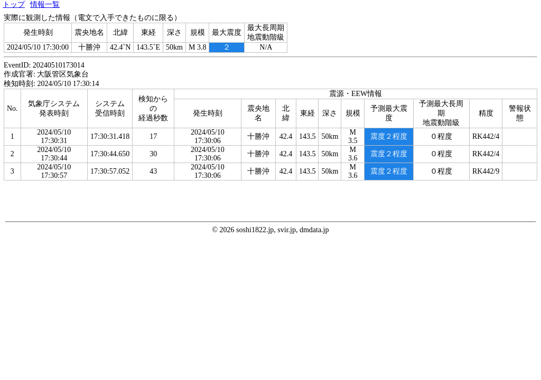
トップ (14, 4)
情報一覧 (45, 4)
